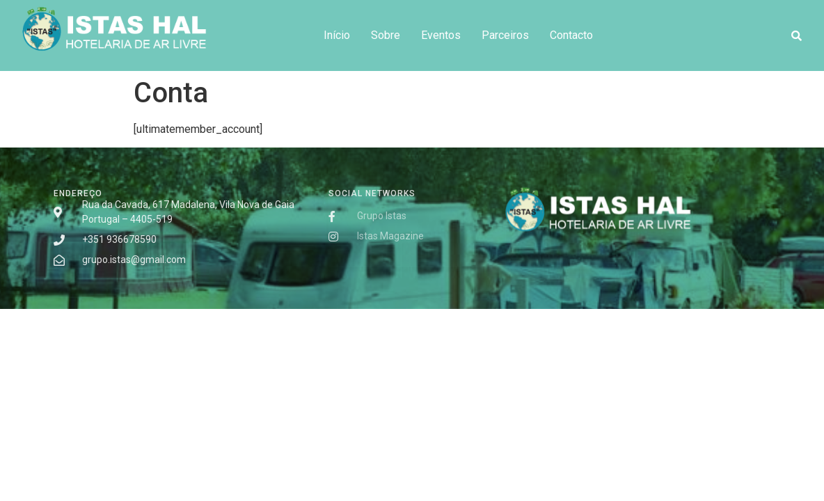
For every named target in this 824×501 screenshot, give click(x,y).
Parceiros (505, 35)
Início (337, 35)
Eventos (441, 35)
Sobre (385, 35)
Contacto (571, 35)
